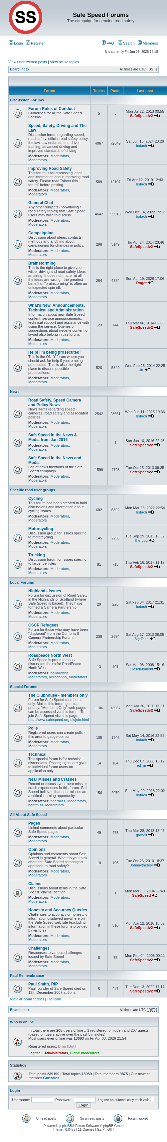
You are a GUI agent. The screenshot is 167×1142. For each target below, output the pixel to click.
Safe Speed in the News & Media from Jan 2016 (52, 437)
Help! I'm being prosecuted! (54, 352)
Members (148, 43)
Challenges (39, 948)
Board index (19, 69)
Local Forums (22, 582)
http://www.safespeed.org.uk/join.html (58, 720)
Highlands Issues (44, 591)
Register (35, 43)
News (15, 392)
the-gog (141, 540)
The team (54, 999)
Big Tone (141, 639)
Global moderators (84, 1053)
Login (16, 43)
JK (141, 370)
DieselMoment (141, 669)
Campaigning (41, 233)
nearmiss (58, 801)
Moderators (60, 156)
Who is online (22, 1022)
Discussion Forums (27, 100)
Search (126, 43)
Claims (34, 883)
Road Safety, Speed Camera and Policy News (54, 402)
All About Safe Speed (28, 815)
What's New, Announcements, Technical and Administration (56, 307)
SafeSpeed (141, 895)
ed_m (141, 765)
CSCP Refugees (43, 625)
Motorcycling (40, 528)
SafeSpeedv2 (141, 116)
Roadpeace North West (50, 655)
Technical (37, 754)
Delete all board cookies (26, 999)
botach (141, 146)
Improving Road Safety (50, 168)
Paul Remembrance (27, 975)
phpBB (67, 1126)
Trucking (36, 555)
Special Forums (23, 687)
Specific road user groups (32, 490)
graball (141, 835)
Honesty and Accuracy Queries (57, 910)
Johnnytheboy (141, 865)
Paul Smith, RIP (43, 984)
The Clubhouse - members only (58, 695)
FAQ (108, 43)
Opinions (37, 849)
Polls (33, 728)
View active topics (64, 62)
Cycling (35, 498)
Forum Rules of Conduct (51, 108)
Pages (34, 823)
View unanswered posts (27, 62)
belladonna (60, 673)
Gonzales (51, 1078)
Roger (141, 283)
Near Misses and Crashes (52, 779)
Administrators (56, 1053)
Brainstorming (42, 263)
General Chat (40, 202)
